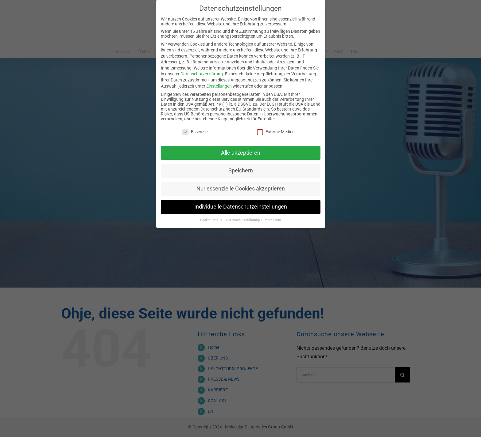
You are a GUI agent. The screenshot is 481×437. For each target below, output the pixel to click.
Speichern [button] (240, 171)
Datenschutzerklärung (201, 73)
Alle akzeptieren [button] (240, 153)
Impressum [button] (272, 220)
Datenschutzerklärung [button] (243, 220)
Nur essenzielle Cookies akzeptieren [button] (240, 189)
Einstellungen (219, 86)
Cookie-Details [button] (211, 220)
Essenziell (195, 131)
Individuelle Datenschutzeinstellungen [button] (240, 207)
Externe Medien (276, 131)
